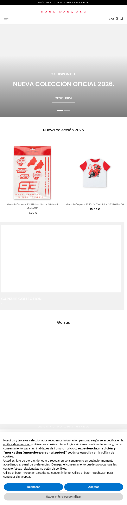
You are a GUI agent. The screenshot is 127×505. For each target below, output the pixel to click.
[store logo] (63, 12)
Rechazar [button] (33, 487)
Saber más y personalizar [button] (63, 496)
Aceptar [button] (93, 487)
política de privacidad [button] (17, 444)
